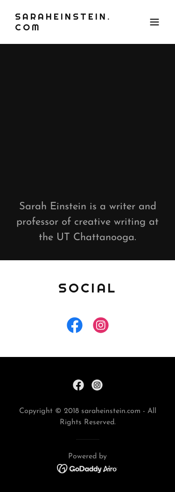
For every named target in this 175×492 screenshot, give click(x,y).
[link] (64, 28)
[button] (154, 22)
